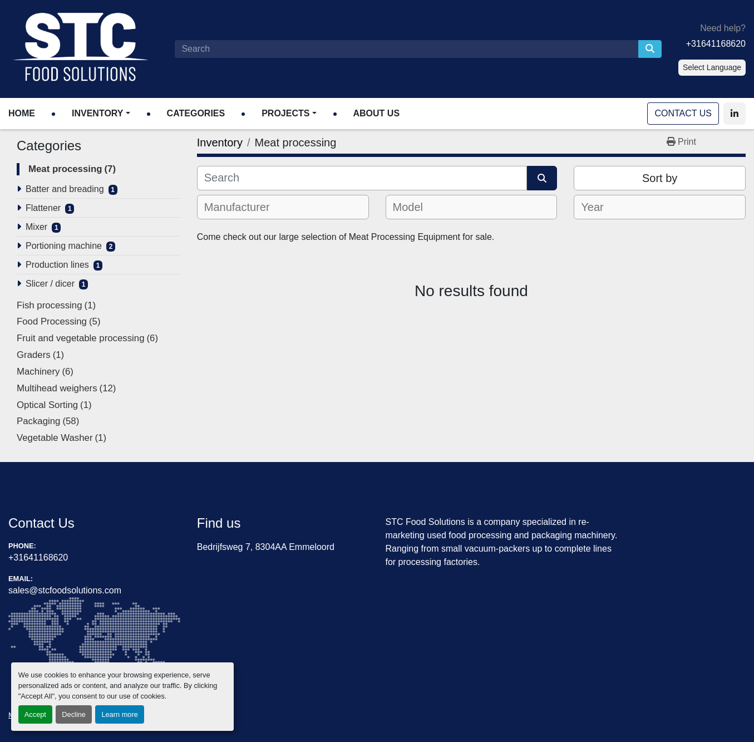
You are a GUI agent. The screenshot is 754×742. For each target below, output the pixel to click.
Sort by (659, 178)
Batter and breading (65, 189)
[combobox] (283, 207)
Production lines (57, 264)
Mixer (36, 227)
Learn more (119, 714)
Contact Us (683, 113)
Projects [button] (285, 113)
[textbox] (244, 207)
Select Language (712, 67)
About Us (376, 113)
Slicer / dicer (50, 283)
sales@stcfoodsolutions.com (64, 590)
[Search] (406, 49)
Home (21, 113)
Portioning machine (64, 245)
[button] (101, 113)
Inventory (97, 113)
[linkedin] (734, 113)
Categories (196, 113)
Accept (35, 714)
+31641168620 (716, 43)
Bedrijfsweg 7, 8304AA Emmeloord (265, 547)
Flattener (43, 208)
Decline (74, 714)
